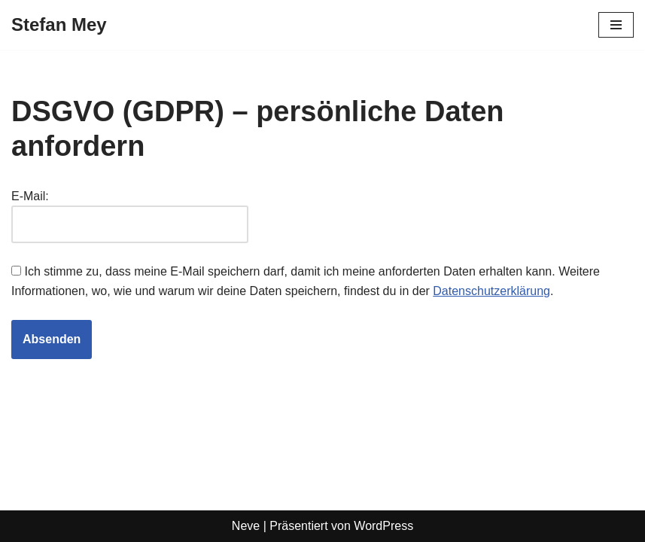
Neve (246, 525)
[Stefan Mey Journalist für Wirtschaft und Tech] (59, 25)
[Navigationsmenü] (616, 25)
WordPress (383, 525)
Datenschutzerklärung (491, 291)
